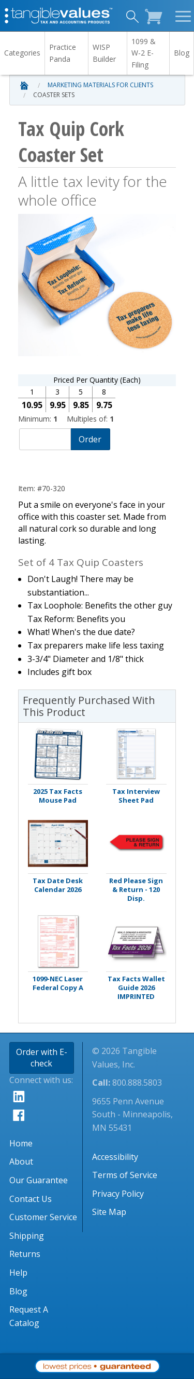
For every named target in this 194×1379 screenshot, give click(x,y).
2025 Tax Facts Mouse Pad (57, 796)
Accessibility (115, 1156)
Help (18, 1272)
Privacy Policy (118, 1193)
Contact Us (30, 1199)
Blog (181, 53)
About (21, 1161)
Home (21, 1143)
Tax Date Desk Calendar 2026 (58, 885)
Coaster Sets (53, 94)
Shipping (26, 1235)
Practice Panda (62, 52)
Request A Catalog (28, 1316)
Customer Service (43, 1217)
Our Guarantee (38, 1180)
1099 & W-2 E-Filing (143, 53)
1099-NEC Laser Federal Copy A (58, 983)
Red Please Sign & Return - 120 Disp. (136, 889)
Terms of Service (124, 1175)
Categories (22, 53)
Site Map (109, 1212)
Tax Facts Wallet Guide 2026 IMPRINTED (136, 988)
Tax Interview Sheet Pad (136, 796)
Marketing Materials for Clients (100, 84)
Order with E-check (41, 1057)
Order (90, 439)
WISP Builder (104, 52)
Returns (24, 1254)
